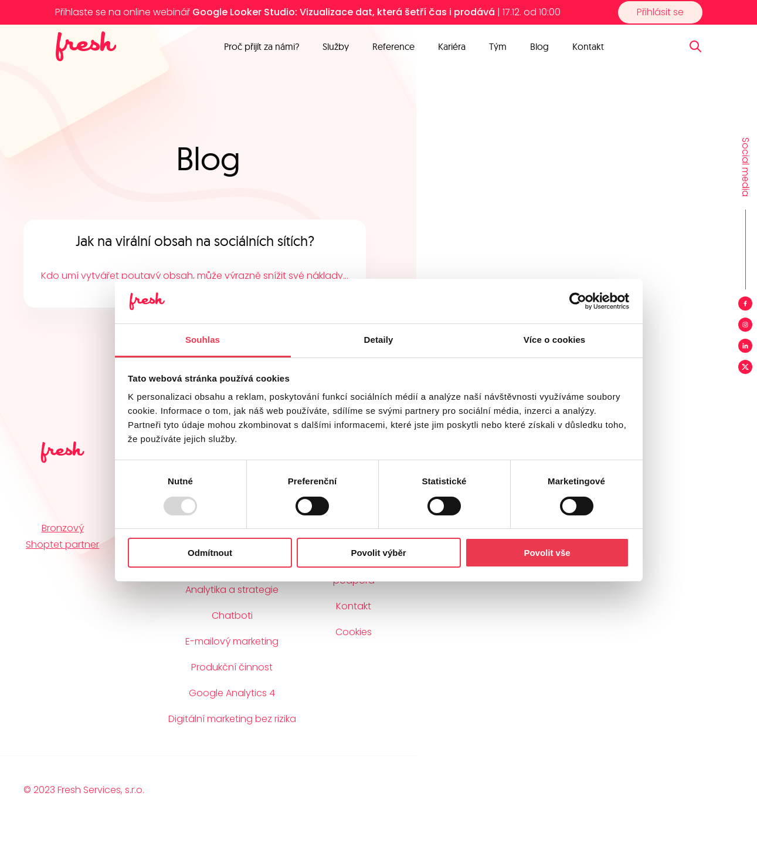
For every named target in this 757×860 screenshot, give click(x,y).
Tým (498, 46)
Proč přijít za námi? (261, 46)
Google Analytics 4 (232, 693)
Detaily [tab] (378, 340)
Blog (539, 46)
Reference (393, 46)
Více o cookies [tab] (555, 340)
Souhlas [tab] (202, 340)
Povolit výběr (378, 553)
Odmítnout (210, 553)
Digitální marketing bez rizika (232, 719)
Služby (336, 46)
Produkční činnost (232, 667)
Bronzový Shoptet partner (62, 536)
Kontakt (588, 46)
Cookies (353, 632)
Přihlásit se (660, 12)
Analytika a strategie (232, 589)
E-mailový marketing (232, 641)
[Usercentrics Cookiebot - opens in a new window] (578, 301)
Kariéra (452, 46)
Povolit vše (547, 553)
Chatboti (232, 615)
